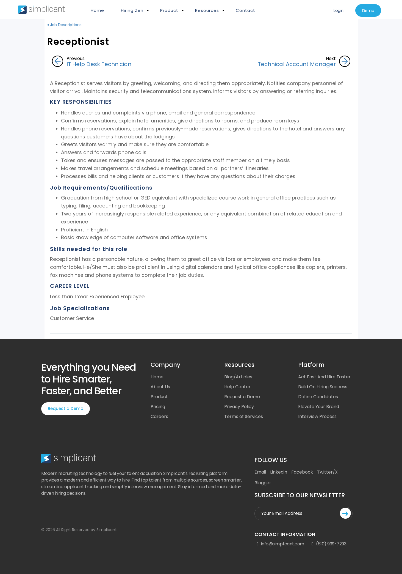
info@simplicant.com (279, 544)
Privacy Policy (239, 406)
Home (97, 10)
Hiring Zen (132, 10)
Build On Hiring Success (322, 387)
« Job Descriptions (64, 25)
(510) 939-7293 (328, 544)
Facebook (302, 472)
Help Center (237, 387)
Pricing (158, 406)
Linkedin (278, 472)
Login (338, 10)
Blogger (262, 483)
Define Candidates (318, 396)
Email (260, 472)
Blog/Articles (238, 377)
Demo (368, 10)
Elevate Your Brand (318, 406)
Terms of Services (243, 416)
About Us (160, 387)
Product (169, 10)
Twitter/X (327, 472)
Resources (207, 10)
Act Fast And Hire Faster (324, 377)
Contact (245, 10)
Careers (159, 416)
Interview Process (317, 416)
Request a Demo (65, 408)
